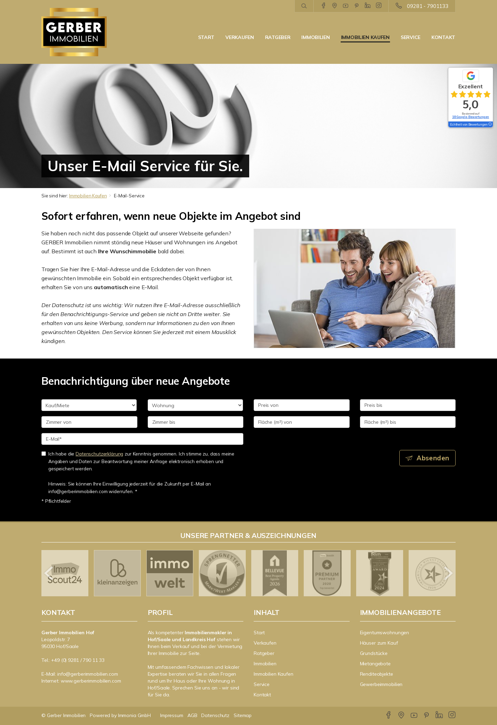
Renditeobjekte (376, 674)
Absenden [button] (433, 458)
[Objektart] (195, 405)
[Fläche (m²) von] (302, 422)
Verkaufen (239, 37)
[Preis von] (302, 405)
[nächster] (448, 573)
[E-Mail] (142, 439)
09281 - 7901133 (427, 6)
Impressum (171, 715)
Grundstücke (374, 653)
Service (410, 37)
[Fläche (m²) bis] (408, 422)
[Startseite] (89, 32)
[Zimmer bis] (196, 422)
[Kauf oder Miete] (89, 405)
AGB (192, 715)
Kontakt (443, 37)
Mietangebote (375, 663)
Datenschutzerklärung (99, 454)
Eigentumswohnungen (384, 632)
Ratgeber (278, 37)
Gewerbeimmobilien (381, 684)
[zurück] (49, 573)
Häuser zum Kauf (379, 643)
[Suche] (303, 6)
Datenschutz (215, 715)
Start (206, 37)
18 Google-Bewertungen (470, 117)
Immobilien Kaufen (365, 37)
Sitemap (243, 715)
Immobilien (315, 37)
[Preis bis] (408, 405)
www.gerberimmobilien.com (91, 681)
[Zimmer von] (89, 422)
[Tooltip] (490, 124)
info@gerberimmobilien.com (87, 674)
